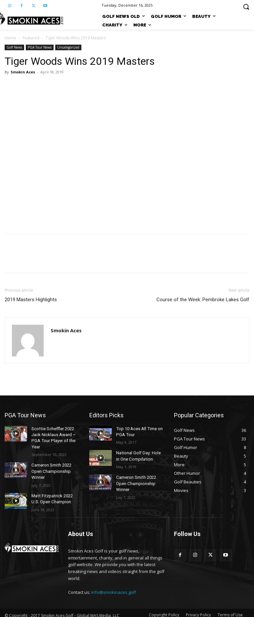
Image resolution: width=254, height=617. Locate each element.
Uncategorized (68, 47)
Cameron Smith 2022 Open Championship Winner (50, 468)
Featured (30, 38)
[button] (246, 6)
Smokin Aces (23, 71)
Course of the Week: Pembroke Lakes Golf (202, 300)
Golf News (14, 47)
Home (10, 38)
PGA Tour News (40, 47)
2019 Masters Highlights (31, 300)
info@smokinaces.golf (113, 587)
